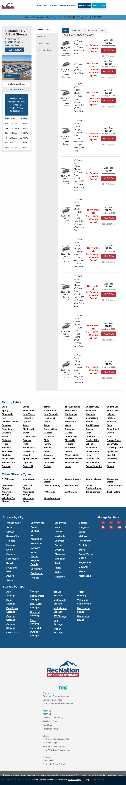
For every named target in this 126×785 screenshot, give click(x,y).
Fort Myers (12, 558)
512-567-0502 (16, 108)
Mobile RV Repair (51, 743)
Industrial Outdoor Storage (35, 632)
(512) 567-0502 (12, 45)
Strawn (10, 531)
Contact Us (48, 760)
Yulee (82, 549)
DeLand (83, 566)
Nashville (60, 536)
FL (103, 523)
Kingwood (84, 527)
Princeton (36, 543)
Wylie (58, 572)
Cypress (59, 549)
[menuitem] (41, 5)
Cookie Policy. (74, 780)
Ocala (9, 549)
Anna (9, 527)
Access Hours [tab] (16, 89)
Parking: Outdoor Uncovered (89, 30)
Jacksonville (13, 522)
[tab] (47, 29)
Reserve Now (14, 50)
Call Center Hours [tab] (16, 84)
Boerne (83, 522)
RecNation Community (53, 718)
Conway (35, 548)
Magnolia (60, 558)
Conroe (10, 554)
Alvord (10, 575)
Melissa (83, 536)
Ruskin (10, 563)
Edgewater (85, 562)
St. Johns (84, 545)
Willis (82, 531)
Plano (58, 567)
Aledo (58, 563)
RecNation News (50, 729)
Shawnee (60, 554)
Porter (58, 531)
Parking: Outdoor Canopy (79, 35)
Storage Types (41, 5)
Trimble (34, 577)
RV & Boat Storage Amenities (56, 739)
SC (118, 523)
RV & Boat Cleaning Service (55, 746)
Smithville (60, 522)
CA (111, 527)
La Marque (36, 568)
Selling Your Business (52, 700)
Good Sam (47, 725)
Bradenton (36, 573)
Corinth (59, 545)
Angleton (60, 576)
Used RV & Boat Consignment (56, 750)
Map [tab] (44, 50)
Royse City (12, 536)
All (65, 30)
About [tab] (41, 36)
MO (119, 527)
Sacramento (37, 522)
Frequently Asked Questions (55, 764)
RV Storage (60, 616)
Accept (87, 780)
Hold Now (108, 50)
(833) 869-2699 (84, 5)
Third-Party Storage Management (58, 704)
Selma (9, 580)
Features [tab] (44, 43)
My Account (98, 5)
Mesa (82, 571)
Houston (11, 545)
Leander (59, 540)
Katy (57, 527)
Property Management (67, 5)
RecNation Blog (50, 721)
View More (12, 76)
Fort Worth (85, 540)
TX (103, 527)
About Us (47, 714)
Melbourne (85, 575)
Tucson (10, 540)
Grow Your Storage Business (56, 696)
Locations (53, 5)
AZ (111, 523)
